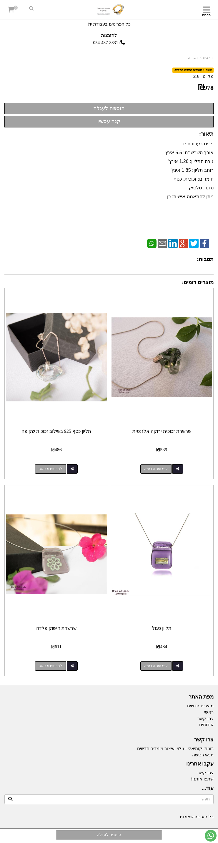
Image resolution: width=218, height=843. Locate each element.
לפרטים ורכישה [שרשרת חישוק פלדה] (50, 666)
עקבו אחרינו (200, 764)
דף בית (208, 57)
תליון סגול (162, 628)
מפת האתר (201, 697)
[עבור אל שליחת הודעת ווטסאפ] (211, 836)
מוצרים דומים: (198, 282)
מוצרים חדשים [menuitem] (200, 706)
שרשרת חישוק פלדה (56, 628)
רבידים (192, 57)
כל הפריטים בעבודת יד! (108, 24)
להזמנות (109, 35)
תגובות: (205, 259)
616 (196, 76)
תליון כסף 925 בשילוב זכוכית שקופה (56, 431)
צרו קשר (204, 740)
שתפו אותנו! (202, 779)
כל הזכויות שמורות (197, 817)
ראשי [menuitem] (209, 712)
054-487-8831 (105, 42)
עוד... (208, 788)
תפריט (206, 15)
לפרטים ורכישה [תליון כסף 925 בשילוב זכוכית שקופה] (50, 469)
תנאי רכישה (203, 755)
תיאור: (206, 134)
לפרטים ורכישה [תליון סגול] (156, 666)
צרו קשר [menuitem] (205, 718)
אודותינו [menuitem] (206, 724)
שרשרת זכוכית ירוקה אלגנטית (161, 431)
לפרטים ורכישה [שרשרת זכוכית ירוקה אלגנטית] (156, 469)
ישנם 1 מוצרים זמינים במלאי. (193, 70)
